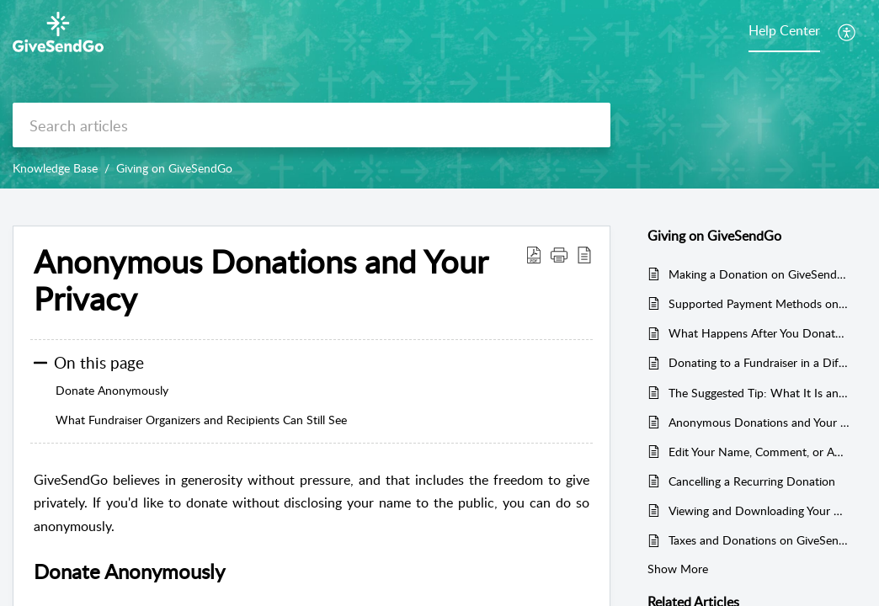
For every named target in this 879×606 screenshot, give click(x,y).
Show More (677, 569)
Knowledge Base (55, 168)
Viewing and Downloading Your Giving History (759, 510)
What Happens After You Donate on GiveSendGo (759, 333)
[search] (311, 125)
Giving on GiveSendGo (174, 168)
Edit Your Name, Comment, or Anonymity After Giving (759, 452)
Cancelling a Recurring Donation (752, 481)
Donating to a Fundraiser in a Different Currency (759, 362)
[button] (847, 32)
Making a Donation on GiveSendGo (759, 274)
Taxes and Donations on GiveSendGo (759, 540)
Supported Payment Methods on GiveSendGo (759, 303)
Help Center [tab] (784, 30)
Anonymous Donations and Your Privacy (759, 422)
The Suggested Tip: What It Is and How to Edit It (759, 393)
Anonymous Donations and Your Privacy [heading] (260, 280)
